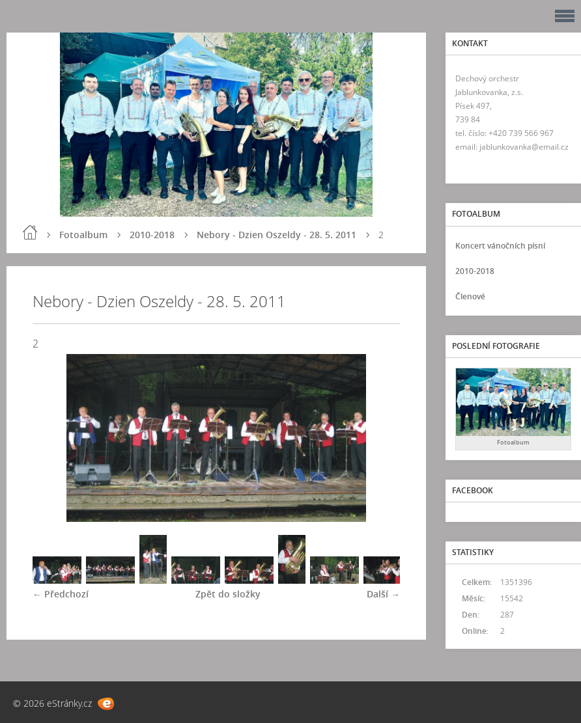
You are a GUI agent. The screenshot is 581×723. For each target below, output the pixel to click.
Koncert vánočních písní (500, 245)
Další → (383, 594)
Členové (470, 296)
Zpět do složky (228, 594)
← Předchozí (61, 594)
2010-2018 (152, 234)
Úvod (30, 232)
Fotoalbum (83, 234)
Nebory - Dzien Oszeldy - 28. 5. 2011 (276, 234)
